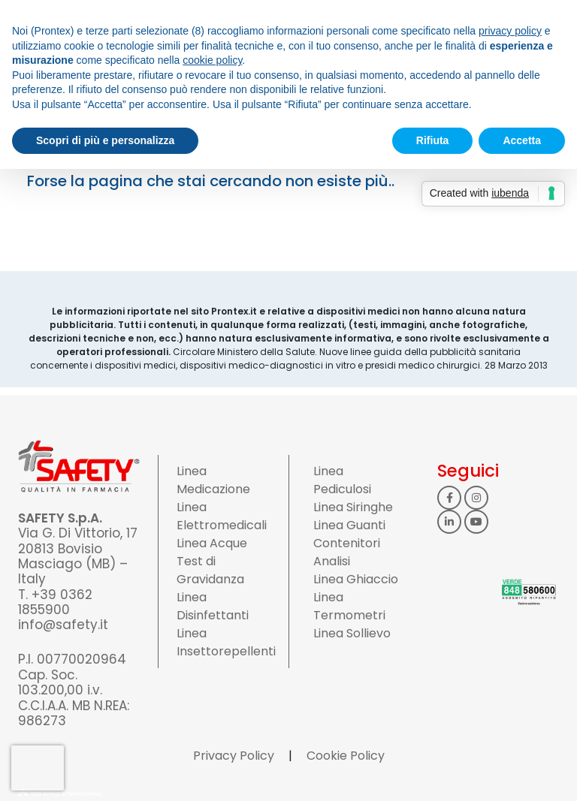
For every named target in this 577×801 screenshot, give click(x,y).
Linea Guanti (349, 525)
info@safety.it (63, 625)
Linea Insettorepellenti (226, 642)
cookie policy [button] (212, 60)
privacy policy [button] (510, 31)
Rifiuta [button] (432, 140)
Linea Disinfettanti (213, 606)
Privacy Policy (233, 755)
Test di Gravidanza (210, 570)
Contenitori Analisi (346, 552)
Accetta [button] (522, 140)
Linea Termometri (349, 606)
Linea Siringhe (353, 507)
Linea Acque (212, 543)
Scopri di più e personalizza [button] (105, 140)
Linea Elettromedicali (222, 516)
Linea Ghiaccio (355, 579)
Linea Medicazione (213, 480)
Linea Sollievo (352, 633)
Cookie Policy (346, 755)
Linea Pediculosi (342, 480)
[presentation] (37, 767)
